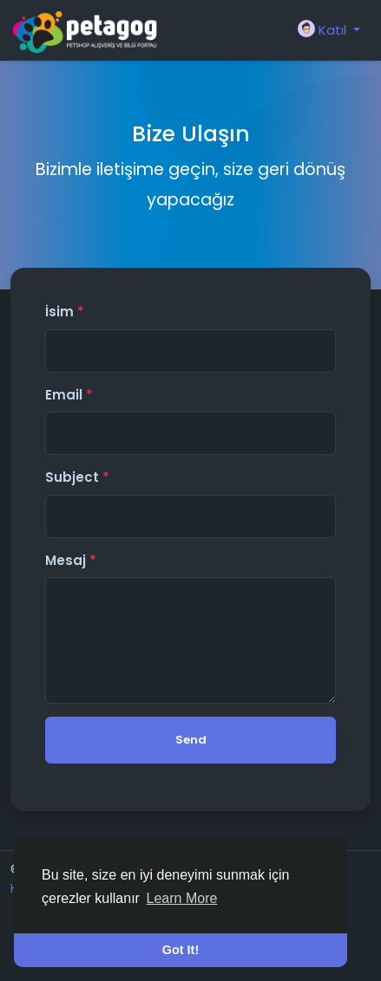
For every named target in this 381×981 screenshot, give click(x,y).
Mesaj (70, 560)
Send (191, 739)
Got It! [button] (180, 950)
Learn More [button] (182, 898)
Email (69, 395)
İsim (64, 311)
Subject (77, 477)
